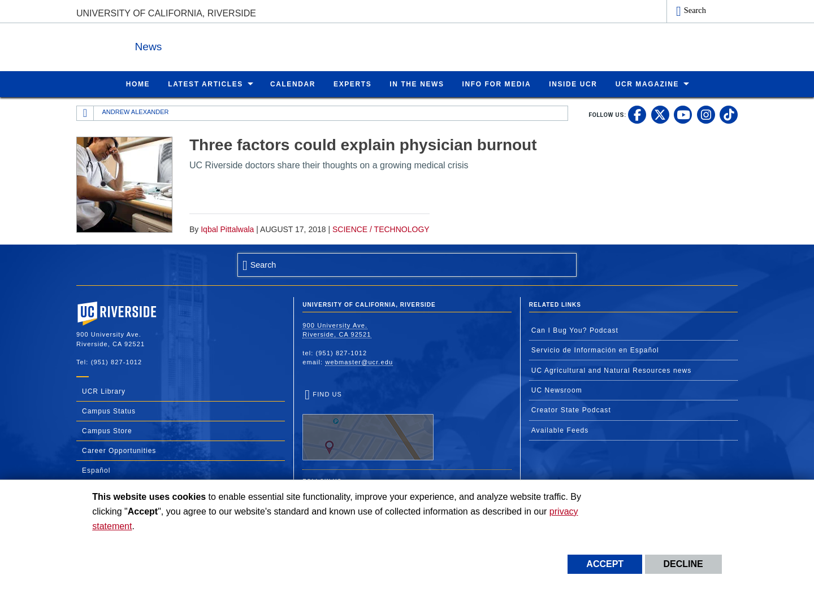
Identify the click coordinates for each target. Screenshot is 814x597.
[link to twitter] (660, 114)
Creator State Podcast (571, 409)
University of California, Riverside (166, 13)
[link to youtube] (683, 114)
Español (96, 470)
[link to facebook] (637, 114)
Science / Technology (381, 228)
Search (695, 10)
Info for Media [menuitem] (496, 84)
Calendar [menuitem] (292, 84)
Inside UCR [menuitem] (573, 84)
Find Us (368, 425)
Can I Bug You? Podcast (574, 330)
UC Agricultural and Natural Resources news (611, 370)
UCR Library (103, 391)
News (200, 44)
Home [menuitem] (138, 84)
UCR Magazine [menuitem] (647, 84)
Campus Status (109, 411)
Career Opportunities (119, 450)
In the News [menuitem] (416, 84)
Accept (605, 564)
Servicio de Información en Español (595, 350)
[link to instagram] (706, 114)
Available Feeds (560, 430)
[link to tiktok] (729, 114)
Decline (683, 564)
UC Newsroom (556, 390)
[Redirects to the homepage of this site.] (85, 113)
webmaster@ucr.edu (359, 361)
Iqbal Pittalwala (227, 228)
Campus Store (107, 430)
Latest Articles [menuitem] (205, 84)
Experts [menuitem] (352, 84)
